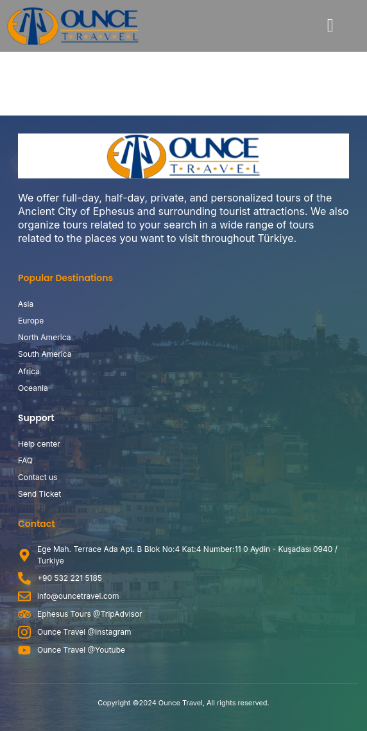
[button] (330, 25)
